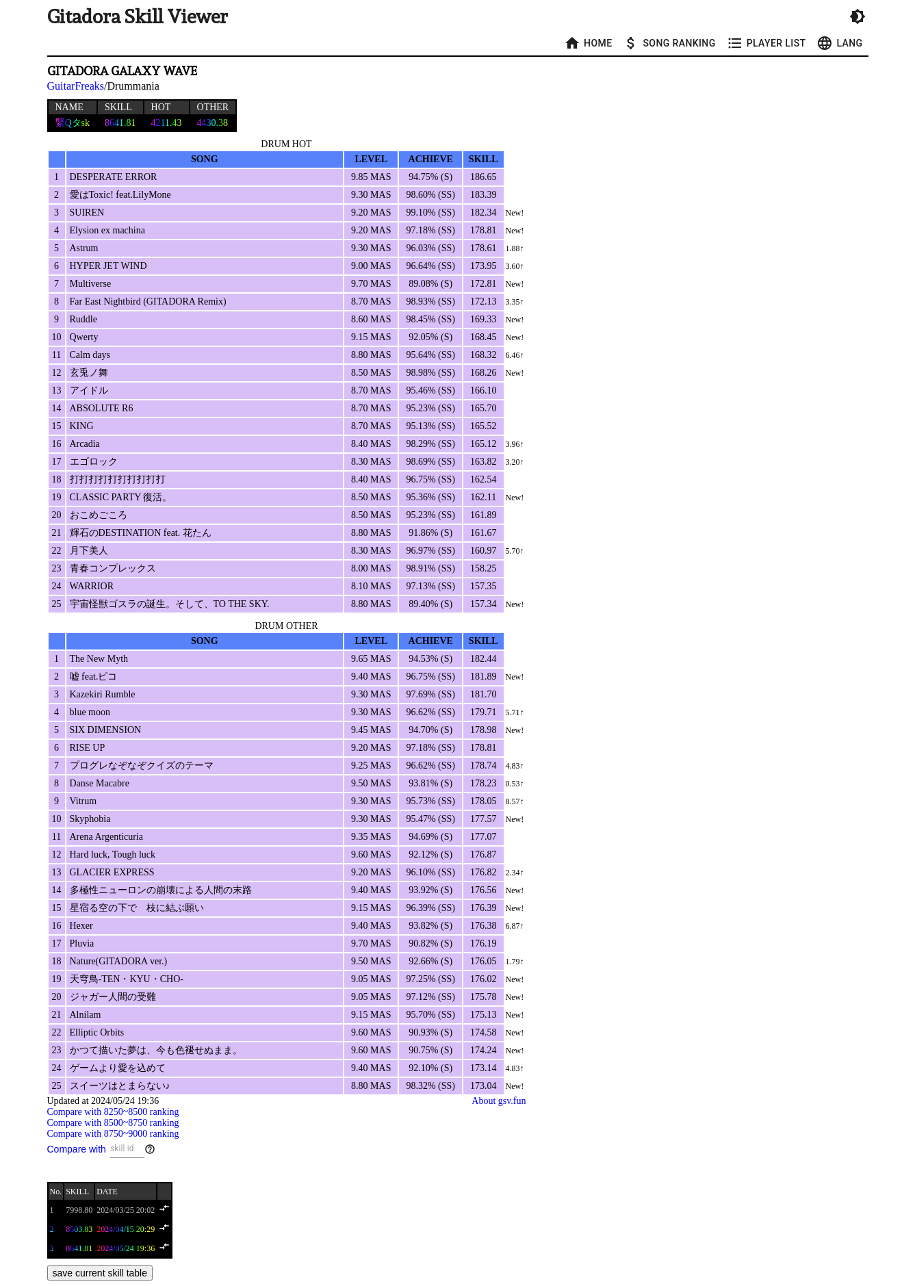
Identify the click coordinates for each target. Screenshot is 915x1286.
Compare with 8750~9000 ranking (113, 1134)
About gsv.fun (499, 1101)
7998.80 (79, 1210)
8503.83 (79, 1229)
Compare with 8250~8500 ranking (113, 1112)
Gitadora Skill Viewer (137, 16)
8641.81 (79, 1248)
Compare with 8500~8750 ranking (113, 1123)
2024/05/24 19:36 (125, 1248)
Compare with (76, 1149)
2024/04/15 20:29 (125, 1229)
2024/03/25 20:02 (125, 1210)
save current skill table (100, 1273)
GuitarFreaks (76, 86)
